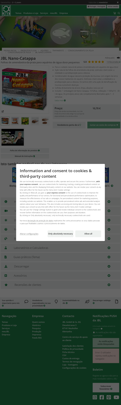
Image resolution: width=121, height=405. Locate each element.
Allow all (88, 233)
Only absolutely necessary (60, 233)
